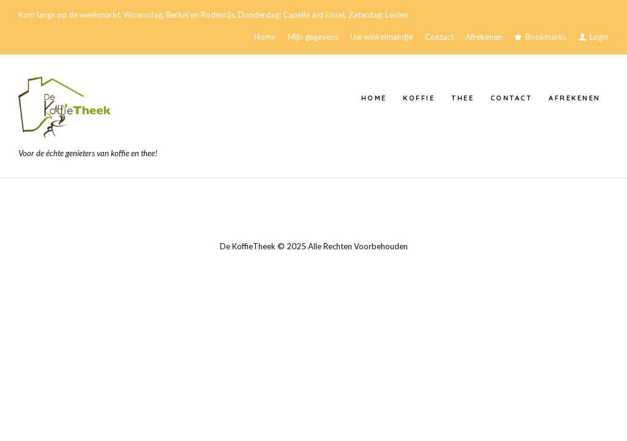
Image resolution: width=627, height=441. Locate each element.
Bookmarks (545, 37)
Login (599, 37)
